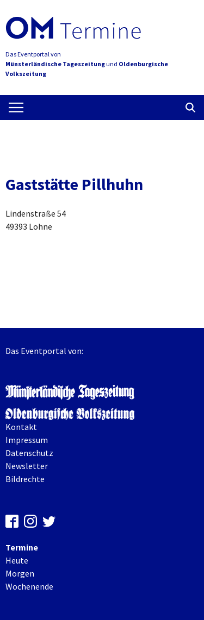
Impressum (26, 439)
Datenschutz (29, 452)
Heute (16, 560)
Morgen (19, 573)
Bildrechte (25, 478)
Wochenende (29, 586)
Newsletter (26, 465)
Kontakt (21, 426)
